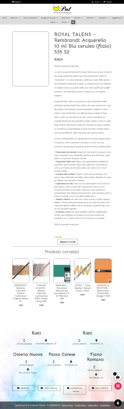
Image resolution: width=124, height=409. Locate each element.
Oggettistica (117, 18)
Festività (78, 17)
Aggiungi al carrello (67, 241)
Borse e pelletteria (30, 18)
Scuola (65, 22)
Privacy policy (80, 405)
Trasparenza (105, 405)
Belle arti (15, 17)
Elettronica (66, 18)
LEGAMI (90, 17)
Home (4, 18)
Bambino (103, 17)
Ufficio (54, 22)
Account (95, 2)
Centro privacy (50, 388)
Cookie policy (93, 405)
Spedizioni (24, 388)
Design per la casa (49, 17)
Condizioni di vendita (76, 390)
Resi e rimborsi (101, 388)
